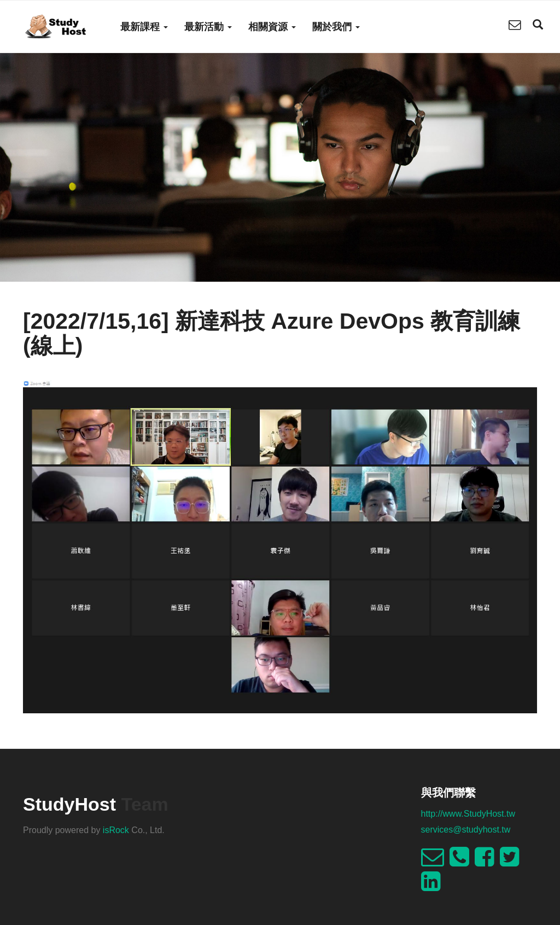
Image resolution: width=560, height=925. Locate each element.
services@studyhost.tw (466, 829)
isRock (116, 830)
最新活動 (208, 26)
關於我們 (336, 26)
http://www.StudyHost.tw (468, 813)
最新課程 (144, 26)
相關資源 (272, 26)
